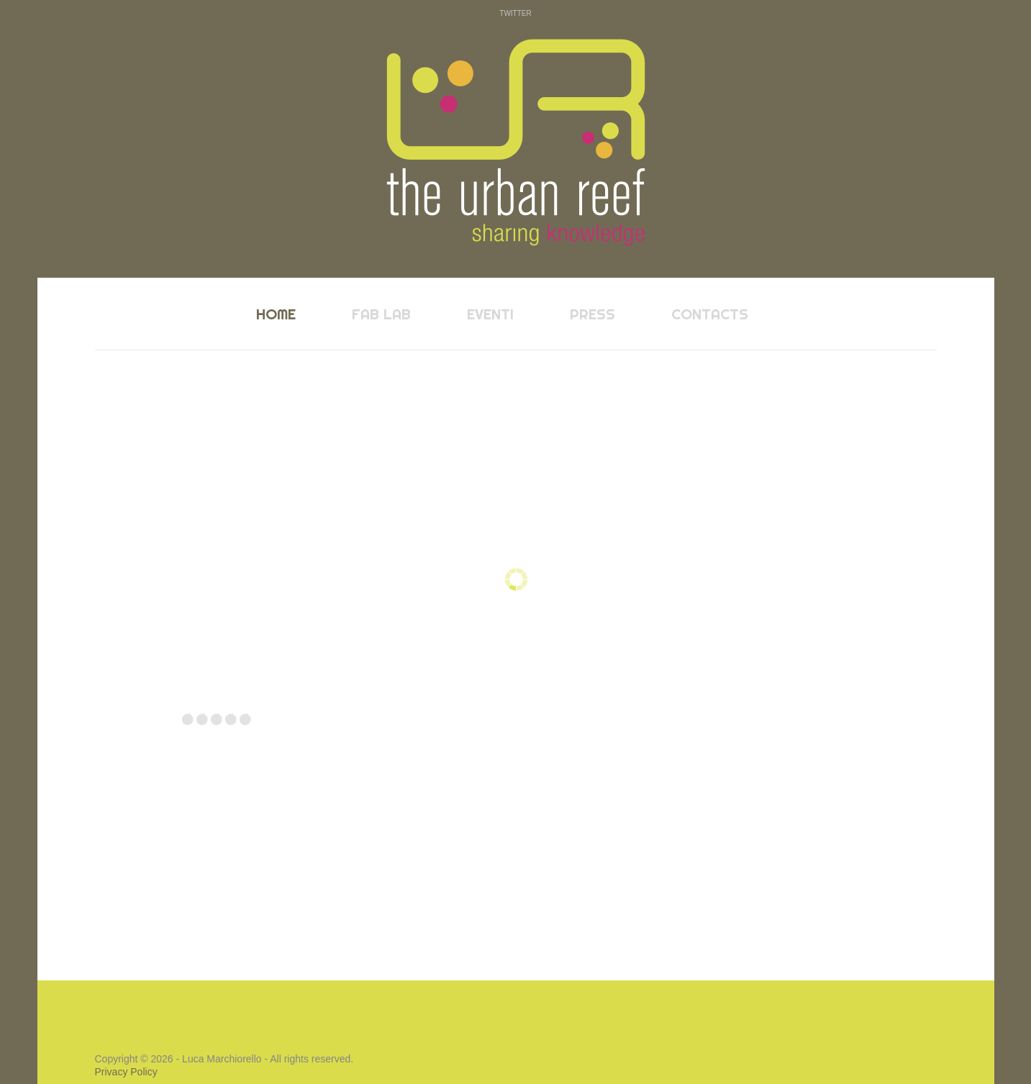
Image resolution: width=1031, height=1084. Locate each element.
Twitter (515, 13)
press (592, 314)
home (276, 314)
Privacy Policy (126, 1072)
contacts (709, 314)
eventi (490, 314)
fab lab (381, 314)
